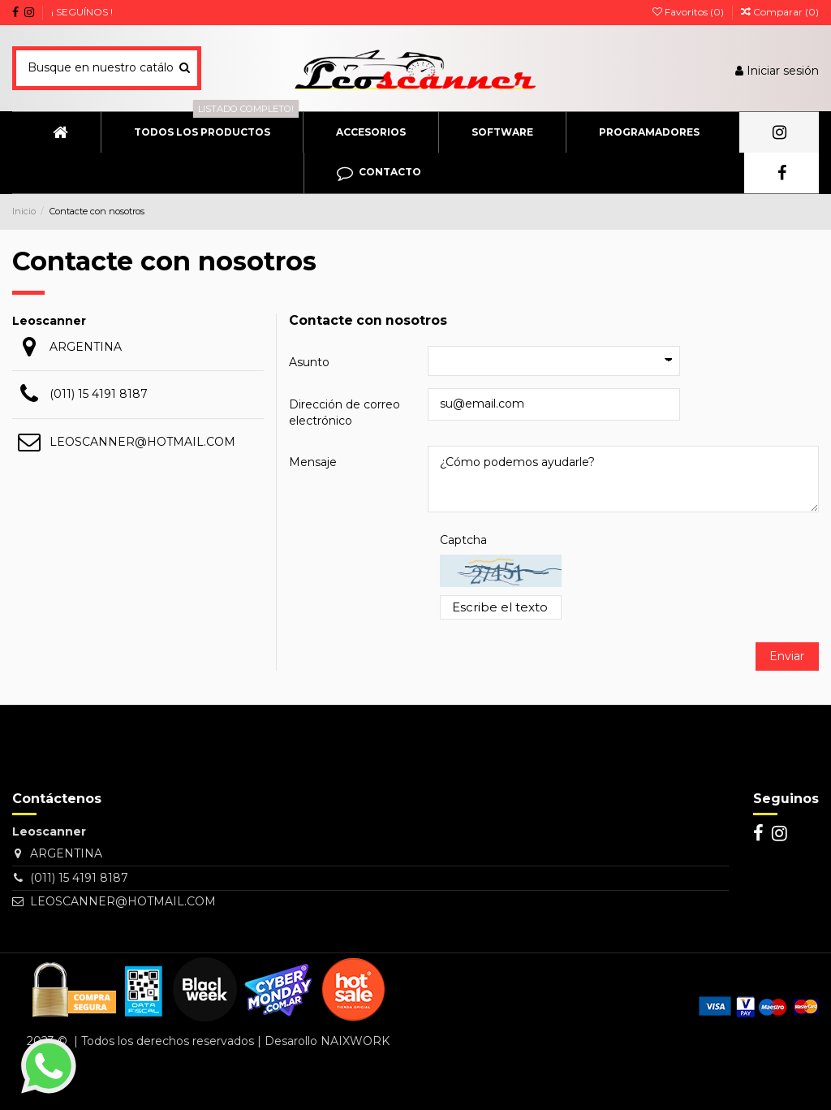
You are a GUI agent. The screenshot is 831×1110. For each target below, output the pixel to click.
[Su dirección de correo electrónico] (91, 769)
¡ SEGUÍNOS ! (82, 12)
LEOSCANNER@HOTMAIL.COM (142, 441)
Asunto (309, 362)
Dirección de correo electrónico (344, 412)
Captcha (463, 540)
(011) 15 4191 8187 (99, 394)
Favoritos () (689, 12)
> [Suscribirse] (204, 769)
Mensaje (313, 462)
